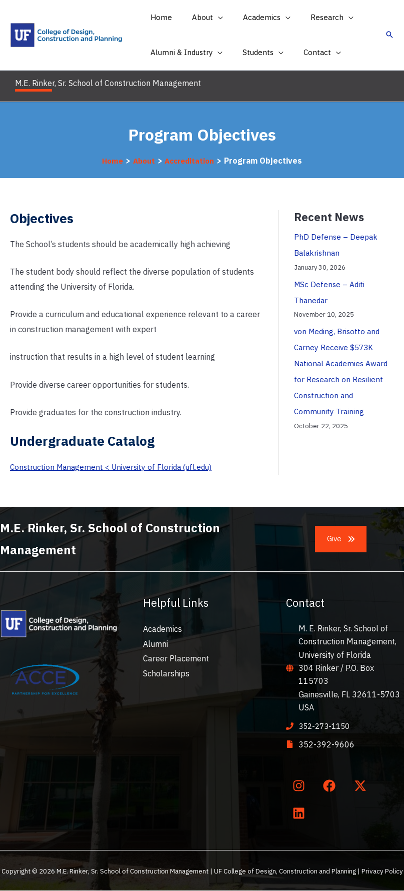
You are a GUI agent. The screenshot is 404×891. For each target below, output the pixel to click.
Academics (162, 629)
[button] (200, 17)
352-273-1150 (326, 726)
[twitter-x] (362, 785)
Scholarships (166, 673)
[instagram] (300, 785)
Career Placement (176, 658)
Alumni (155, 644)
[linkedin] (300, 812)
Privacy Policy (382, 870)
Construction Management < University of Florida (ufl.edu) (115, 467)
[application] (211, 17)
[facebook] (331, 785)
